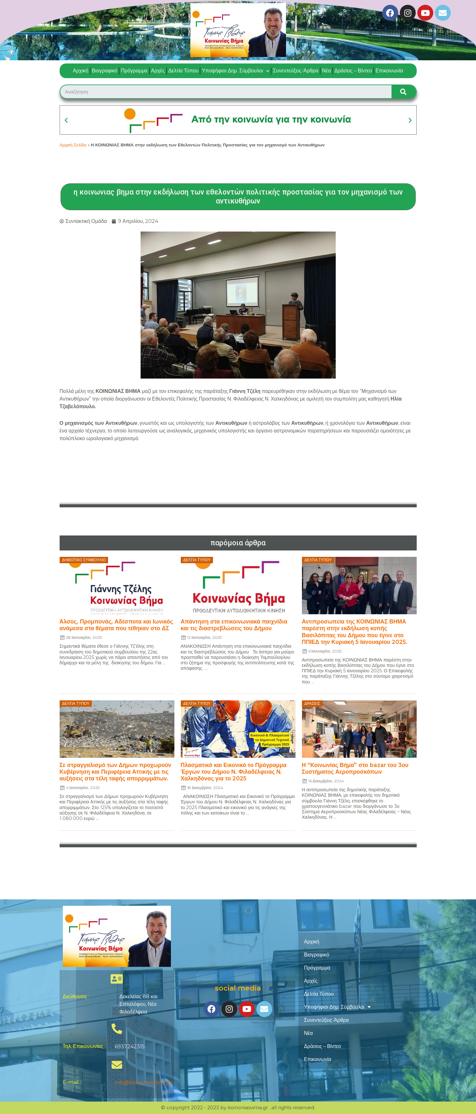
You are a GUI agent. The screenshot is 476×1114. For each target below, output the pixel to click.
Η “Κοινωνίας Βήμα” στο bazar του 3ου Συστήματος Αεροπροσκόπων (355, 768)
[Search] (404, 91)
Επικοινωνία (389, 71)
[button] (66, 120)
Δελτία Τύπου (183, 71)
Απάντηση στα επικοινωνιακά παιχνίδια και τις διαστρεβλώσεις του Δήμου (234, 624)
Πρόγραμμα (134, 71)
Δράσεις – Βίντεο (353, 71)
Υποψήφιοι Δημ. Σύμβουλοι (235, 71)
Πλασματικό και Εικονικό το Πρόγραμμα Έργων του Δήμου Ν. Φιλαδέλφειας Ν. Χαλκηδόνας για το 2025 (234, 771)
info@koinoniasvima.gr (143, 1082)
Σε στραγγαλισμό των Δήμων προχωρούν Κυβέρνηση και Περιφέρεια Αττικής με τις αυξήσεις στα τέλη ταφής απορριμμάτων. (116, 771)
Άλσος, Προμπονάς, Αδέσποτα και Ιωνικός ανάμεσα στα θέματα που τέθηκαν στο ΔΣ (116, 624)
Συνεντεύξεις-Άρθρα (296, 71)
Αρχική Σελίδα (73, 144)
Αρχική (81, 71)
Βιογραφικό (104, 71)
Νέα (326, 71)
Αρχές (158, 71)
